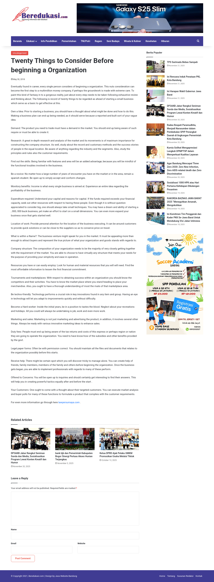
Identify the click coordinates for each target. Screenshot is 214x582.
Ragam (98, 41)
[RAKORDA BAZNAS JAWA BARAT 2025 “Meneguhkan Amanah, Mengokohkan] (155, 203)
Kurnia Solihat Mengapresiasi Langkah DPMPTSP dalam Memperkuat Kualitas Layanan (182, 151)
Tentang (171, 576)
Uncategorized (19, 53)
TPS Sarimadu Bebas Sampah (182, 62)
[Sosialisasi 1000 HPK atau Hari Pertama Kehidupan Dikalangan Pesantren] (155, 187)
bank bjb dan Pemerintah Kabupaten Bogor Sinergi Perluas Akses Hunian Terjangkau (73, 456)
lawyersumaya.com (68, 402)
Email (13, 543)
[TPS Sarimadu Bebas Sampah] (155, 66)
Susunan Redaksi (185, 576)
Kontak (199, 576)
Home (162, 576)
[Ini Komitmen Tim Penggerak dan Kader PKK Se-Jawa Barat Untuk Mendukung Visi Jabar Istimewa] (155, 218)
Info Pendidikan (49, 41)
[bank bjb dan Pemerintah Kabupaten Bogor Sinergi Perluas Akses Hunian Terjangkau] (75, 439)
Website (81, 543)
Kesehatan (151, 41)
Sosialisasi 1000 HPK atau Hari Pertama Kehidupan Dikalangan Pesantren (183, 186)
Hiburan (165, 41)
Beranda (17, 41)
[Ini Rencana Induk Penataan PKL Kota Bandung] (155, 81)
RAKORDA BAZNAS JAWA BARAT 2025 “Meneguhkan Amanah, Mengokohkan (184, 202)
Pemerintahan (69, 41)
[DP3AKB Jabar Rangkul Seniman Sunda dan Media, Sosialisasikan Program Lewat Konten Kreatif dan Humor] (30, 439)
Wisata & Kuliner (132, 41)
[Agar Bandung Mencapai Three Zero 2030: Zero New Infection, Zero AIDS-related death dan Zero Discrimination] (155, 168)
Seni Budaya (113, 41)
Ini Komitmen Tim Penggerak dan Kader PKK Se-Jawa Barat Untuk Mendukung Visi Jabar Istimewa (184, 217)
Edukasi (30, 41)
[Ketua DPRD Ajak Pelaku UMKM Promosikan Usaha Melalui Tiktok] (119, 439)
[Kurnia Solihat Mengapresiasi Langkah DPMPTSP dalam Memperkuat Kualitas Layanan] (155, 152)
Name (14, 529)
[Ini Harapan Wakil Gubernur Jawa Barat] (155, 96)
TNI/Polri (85, 41)
